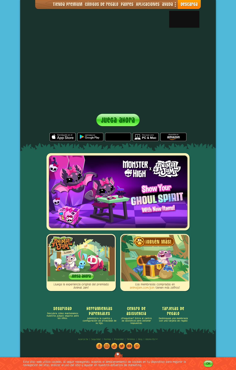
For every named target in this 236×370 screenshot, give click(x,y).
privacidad (119, 339)
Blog (140, 339)
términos (131, 339)
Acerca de (83, 339)
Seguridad (96, 339)
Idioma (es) (152, 339)
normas (108, 339)
